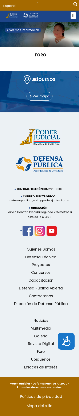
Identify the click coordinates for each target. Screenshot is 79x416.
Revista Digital (41, 343)
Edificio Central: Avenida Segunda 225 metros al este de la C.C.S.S (39, 214)
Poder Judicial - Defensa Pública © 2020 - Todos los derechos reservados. (39, 385)
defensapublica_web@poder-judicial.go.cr (39, 200)
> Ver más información (23, 30)
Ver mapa (39, 96)
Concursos (41, 272)
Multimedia (41, 328)
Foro (40, 55)
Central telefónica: (33, 189)
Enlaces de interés (41, 367)
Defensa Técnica (40, 257)
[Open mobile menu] (73, 15)
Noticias (40, 320)
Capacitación (41, 280)
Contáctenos (41, 296)
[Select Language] (23, 5)
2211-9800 (56, 189)
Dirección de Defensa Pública (41, 303)
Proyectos (41, 264)
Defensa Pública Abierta (41, 288)
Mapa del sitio (39, 405)
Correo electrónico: (39, 196)
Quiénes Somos (41, 249)
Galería (41, 336)
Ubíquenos (41, 359)
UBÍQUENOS (39, 79)
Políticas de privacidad (41, 396)
